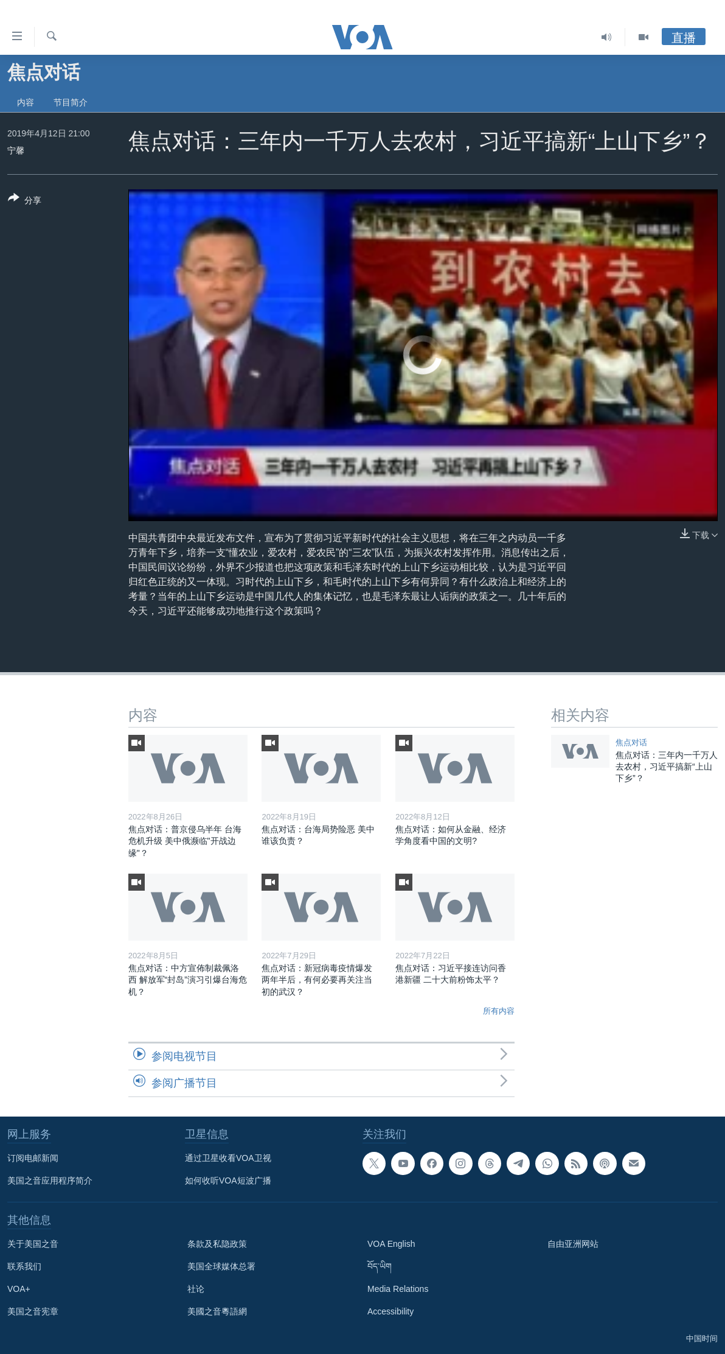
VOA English (391, 1244)
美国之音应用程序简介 (49, 1180)
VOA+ (18, 1289)
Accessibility (390, 1311)
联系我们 (24, 1266)
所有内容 (499, 1011)
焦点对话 (631, 742)
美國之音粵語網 (217, 1311)
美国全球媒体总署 (221, 1266)
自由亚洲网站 (572, 1244)
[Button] (24, 201)
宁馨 (15, 150)
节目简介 (71, 102)
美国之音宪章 (32, 1311)
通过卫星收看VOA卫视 (228, 1158)
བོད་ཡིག (379, 1266)
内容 (25, 102)
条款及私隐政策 (217, 1244)
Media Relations (397, 1289)
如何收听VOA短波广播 (228, 1180)
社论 (195, 1289)
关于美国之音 (32, 1244)
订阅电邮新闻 (32, 1158)
